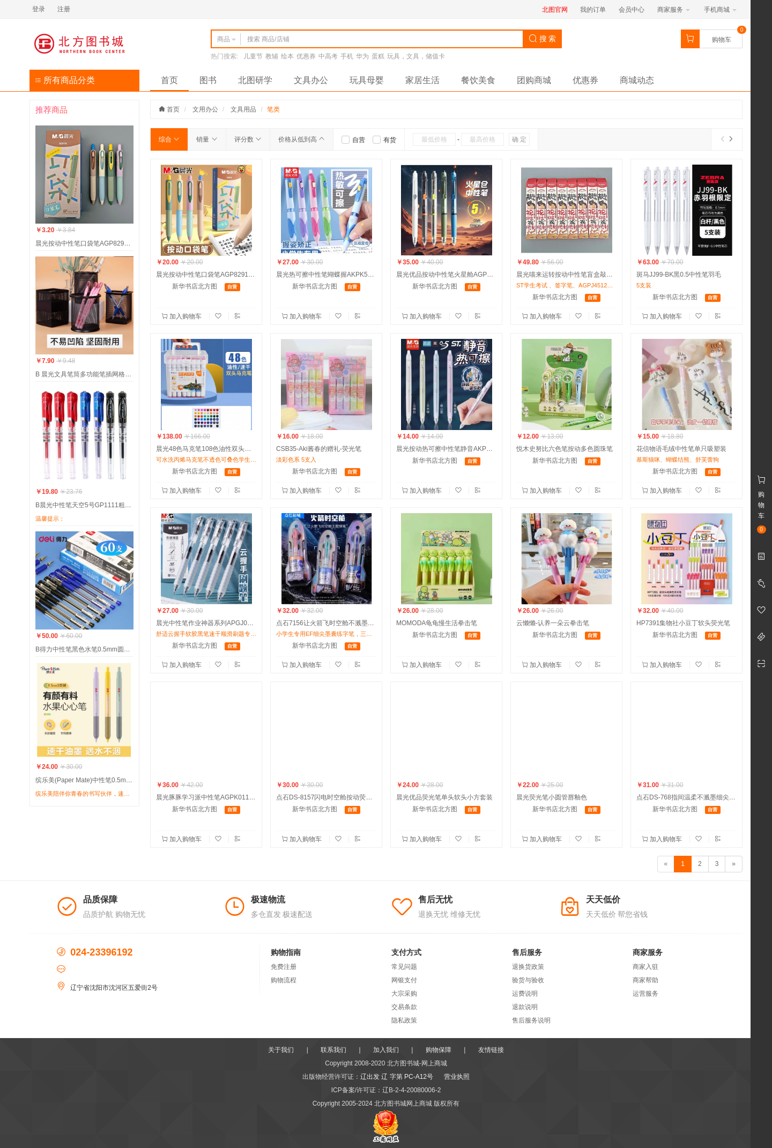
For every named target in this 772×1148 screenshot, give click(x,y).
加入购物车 (182, 316)
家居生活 (422, 80)
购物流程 (283, 980)
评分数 (248, 139)
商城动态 (637, 80)
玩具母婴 (367, 80)
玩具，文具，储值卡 (416, 56)
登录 (38, 9)
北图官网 (555, 9)
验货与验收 (528, 980)
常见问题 (404, 967)
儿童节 (253, 56)
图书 (208, 80)
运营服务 (645, 993)
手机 (346, 56)
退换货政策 (528, 967)
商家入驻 (645, 967)
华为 (362, 56)
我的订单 (593, 9)
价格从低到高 (301, 139)
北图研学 (255, 80)
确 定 (519, 139)
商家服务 (673, 9)
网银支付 (404, 980)
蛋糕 (378, 56)
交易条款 (404, 1007)
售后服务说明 (531, 1020)
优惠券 (306, 56)
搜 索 (542, 38)
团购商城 (534, 80)
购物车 (721, 39)
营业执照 (457, 1076)
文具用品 (243, 109)
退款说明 (525, 1007)
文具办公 (311, 80)
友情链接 (491, 1050)
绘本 (287, 56)
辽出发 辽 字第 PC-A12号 (396, 1076)
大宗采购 (404, 993)
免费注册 (283, 967)
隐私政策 (404, 1020)
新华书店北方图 (194, 286)
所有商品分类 (65, 80)
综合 (169, 139)
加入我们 (386, 1050)
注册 (63, 9)
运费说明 (525, 993)
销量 (206, 139)
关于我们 (281, 1050)
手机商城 (720, 9)
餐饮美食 (478, 80)
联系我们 (333, 1050)
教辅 (271, 56)
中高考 (328, 56)
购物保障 (438, 1050)
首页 (169, 80)
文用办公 (205, 109)
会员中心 (631, 9)
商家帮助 (645, 980)
